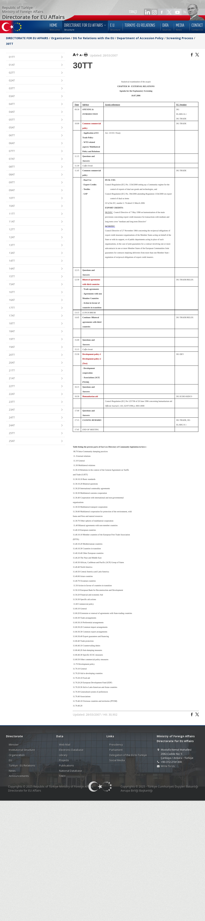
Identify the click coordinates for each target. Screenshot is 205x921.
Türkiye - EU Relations (22, 765)
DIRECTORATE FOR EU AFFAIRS (27, 38)
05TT (36, 120)
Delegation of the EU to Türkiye (128, 755)
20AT (36, 363)
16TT (36, 292)
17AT (36, 316)
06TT (36, 135)
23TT (36, 402)
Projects (64, 760)
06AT (36, 143)
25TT (36, 433)
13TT (36, 245)
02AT (36, 81)
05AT (36, 128)
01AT (36, 65)
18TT (36, 324)
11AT (36, 222)
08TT (36, 167)
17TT (36, 308)
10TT (36, 198)
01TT (36, 57)
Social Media (117, 760)
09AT (36, 190)
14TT (36, 261)
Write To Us (168, 766)
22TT (36, 386)
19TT (36, 339)
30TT (9, 44)
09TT (36, 182)
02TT (36, 73)
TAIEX (62, 776)
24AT (36, 425)
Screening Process (179, 38)
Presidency (116, 744)
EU (10, 760)
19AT (36, 347)
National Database (70, 770)
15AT (36, 284)
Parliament (116, 750)
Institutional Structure (22, 750)
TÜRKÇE (133, 12)
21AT (36, 378)
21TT (36, 371)
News (12, 770)
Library (63, 755)
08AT (36, 175)
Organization (60, 38)
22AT (36, 394)
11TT (36, 214)
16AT (36, 300)
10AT (36, 206)
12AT (36, 237)
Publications (66, 765)
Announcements (19, 776)
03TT (36, 88)
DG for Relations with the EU (93, 38)
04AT (36, 112)
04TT (36, 104)
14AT (36, 269)
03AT (36, 96)
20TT (36, 355)
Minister (14, 744)
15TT (36, 277)
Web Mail (64, 744)
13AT (36, 253)
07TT (36, 151)
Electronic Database (71, 750)
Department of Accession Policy (140, 38)
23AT (36, 410)
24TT (36, 418)
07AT (36, 159)
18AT (36, 331)
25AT (36, 441)
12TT (36, 229)
